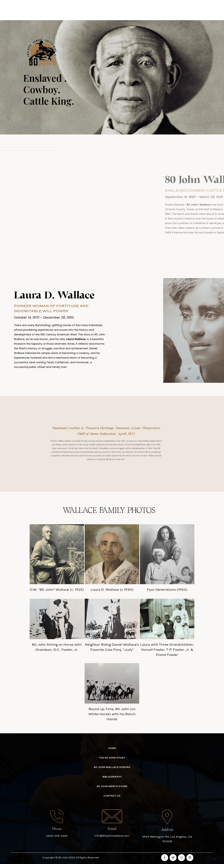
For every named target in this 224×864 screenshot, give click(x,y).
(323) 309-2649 (57, 835)
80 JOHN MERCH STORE (121, 9)
